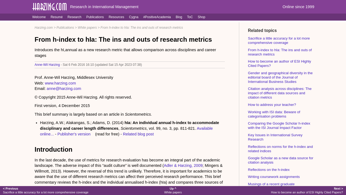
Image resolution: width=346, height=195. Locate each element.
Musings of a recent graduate (271, 184)
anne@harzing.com (64, 88)
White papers (87, 28)
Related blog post (138, 134)
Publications (95, 17)
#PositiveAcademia (157, 17)
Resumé (57, 17)
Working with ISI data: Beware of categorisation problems (274, 114)
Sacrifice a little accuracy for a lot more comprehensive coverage (279, 40)
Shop (201, 17)
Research (74, 17)
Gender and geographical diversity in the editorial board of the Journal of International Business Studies (280, 77)
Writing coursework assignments (274, 177)
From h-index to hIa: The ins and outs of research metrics (142, 28)
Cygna (133, 17)
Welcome (39, 17)
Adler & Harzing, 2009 (183, 165)
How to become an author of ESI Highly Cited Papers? (307, 190)
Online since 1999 (298, 7)
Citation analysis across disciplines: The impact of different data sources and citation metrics (279, 93)
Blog (179, 17)
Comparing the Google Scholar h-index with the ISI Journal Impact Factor (279, 125)
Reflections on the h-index (269, 170)
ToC (190, 17)
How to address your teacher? (272, 105)
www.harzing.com (60, 83)
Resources (116, 17)
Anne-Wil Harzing (47, 65)
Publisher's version (74, 134)
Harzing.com (44, 28)
